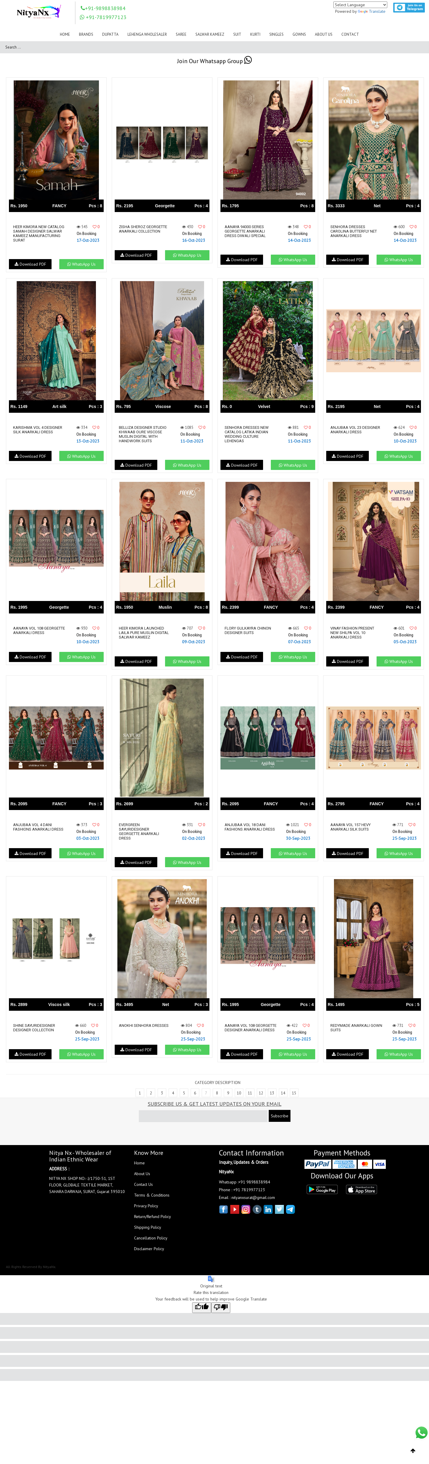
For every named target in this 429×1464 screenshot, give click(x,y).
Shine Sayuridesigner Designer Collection (34, 1027)
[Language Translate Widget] (360, 4)
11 (250, 1097)
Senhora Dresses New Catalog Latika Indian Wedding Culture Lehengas (247, 434)
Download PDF (30, 264)
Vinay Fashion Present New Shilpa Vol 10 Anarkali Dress (352, 632)
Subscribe (279, 1120)
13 (272, 1097)
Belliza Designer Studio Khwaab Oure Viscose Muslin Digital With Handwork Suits (143, 434)
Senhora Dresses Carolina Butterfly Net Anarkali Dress (353, 231)
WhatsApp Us (80, 264)
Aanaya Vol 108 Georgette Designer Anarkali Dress (244, 1029)
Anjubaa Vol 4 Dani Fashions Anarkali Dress (38, 826)
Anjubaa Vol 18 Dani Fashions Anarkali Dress (250, 826)
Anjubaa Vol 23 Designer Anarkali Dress (355, 429)
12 (261, 1097)
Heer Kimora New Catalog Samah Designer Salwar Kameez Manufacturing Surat (38, 233)
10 (239, 1097)
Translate (372, 11)
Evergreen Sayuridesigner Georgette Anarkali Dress (139, 831)
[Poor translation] (220, 1311)
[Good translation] (201, 1311)
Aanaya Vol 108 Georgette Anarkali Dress (33, 632)
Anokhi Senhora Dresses (144, 1025)
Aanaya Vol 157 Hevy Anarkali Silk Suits (350, 826)
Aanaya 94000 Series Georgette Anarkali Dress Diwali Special (245, 231)
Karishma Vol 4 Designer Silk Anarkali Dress (37, 429)
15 (294, 1097)
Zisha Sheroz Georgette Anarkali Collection (143, 229)
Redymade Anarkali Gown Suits (350, 1027)
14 (283, 1097)
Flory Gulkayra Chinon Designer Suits (248, 630)
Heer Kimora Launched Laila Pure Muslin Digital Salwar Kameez (144, 632)
